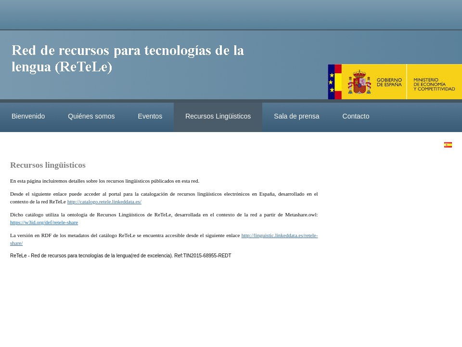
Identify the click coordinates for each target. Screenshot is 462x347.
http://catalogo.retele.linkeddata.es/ (104, 201)
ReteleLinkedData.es (132, 66)
